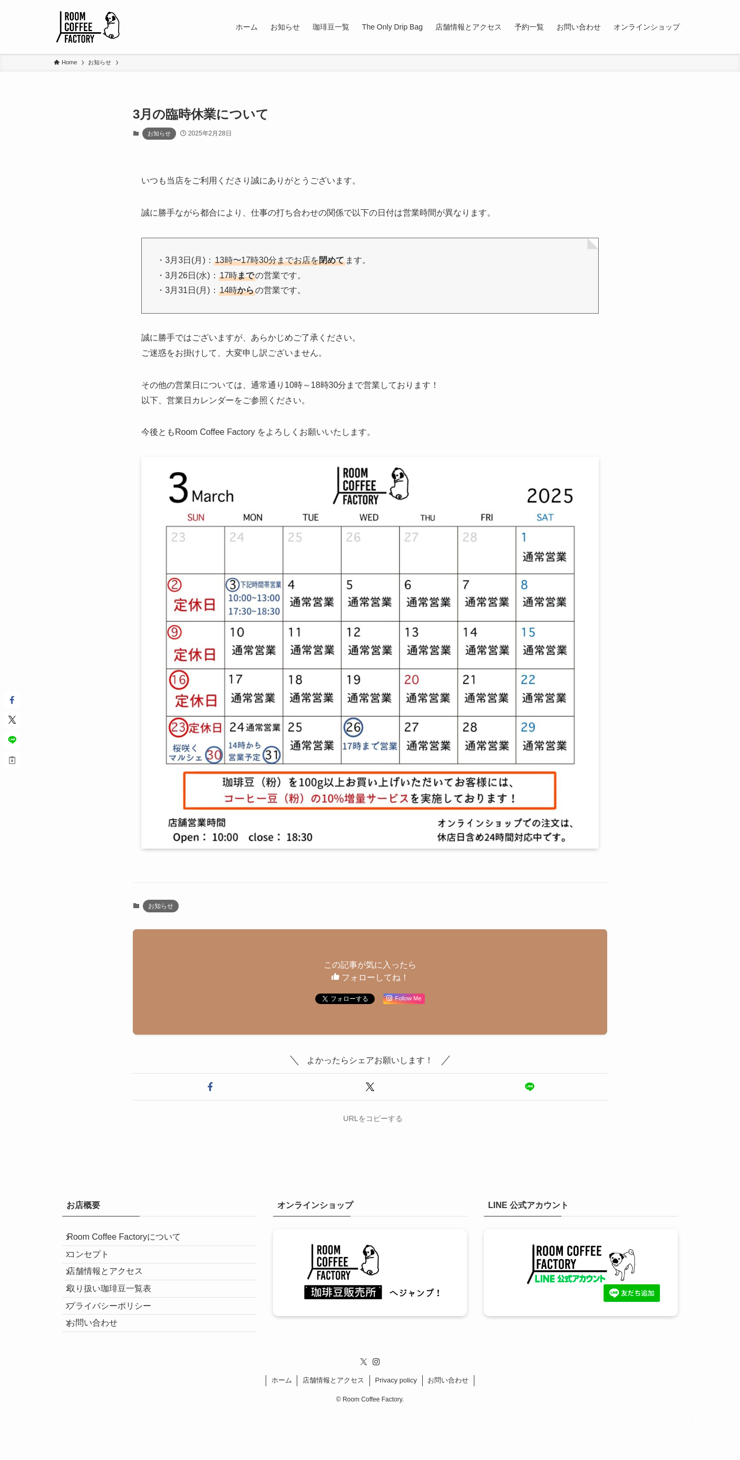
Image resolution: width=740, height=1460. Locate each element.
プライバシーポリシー (117, 1340)
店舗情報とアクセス (113, 1291)
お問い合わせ (100, 1365)
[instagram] (376, 1409)
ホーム (281, 1427)
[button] (210, 1087)
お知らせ (159, 133)
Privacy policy (396, 1427)
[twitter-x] (363, 1409)
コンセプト (96, 1265)
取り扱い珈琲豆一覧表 (117, 1315)
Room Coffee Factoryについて (132, 1241)
